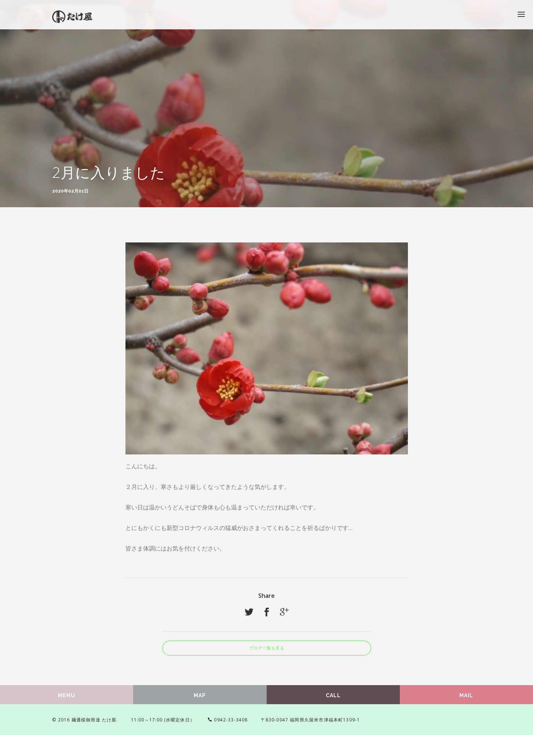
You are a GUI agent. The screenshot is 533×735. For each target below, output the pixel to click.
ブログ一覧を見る (266, 648)
